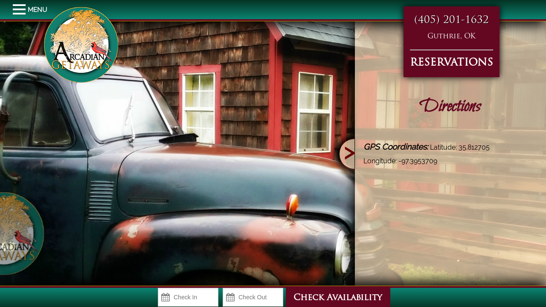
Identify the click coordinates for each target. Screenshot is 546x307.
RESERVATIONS (451, 63)
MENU (20, 10)
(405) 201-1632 (451, 20)
